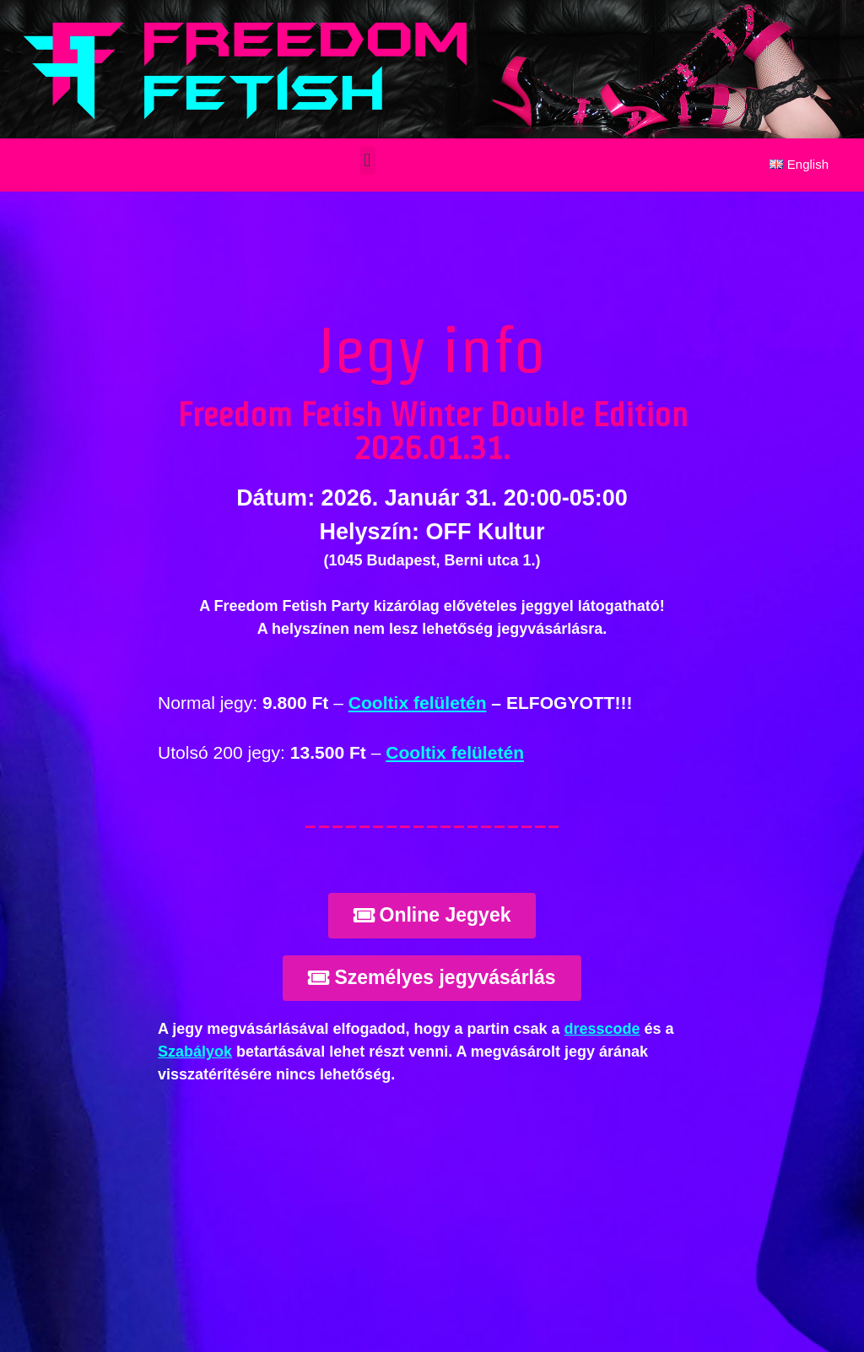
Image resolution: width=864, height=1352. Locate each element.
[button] (367, 161)
